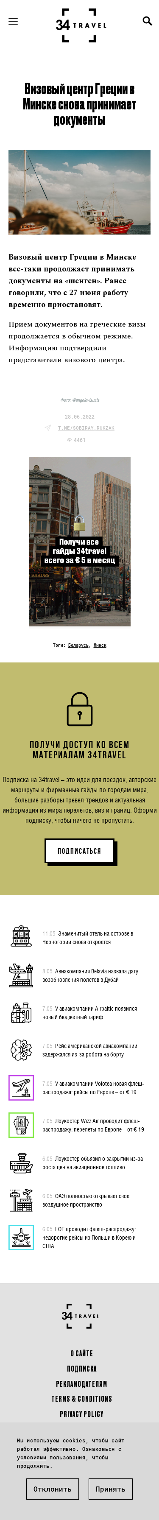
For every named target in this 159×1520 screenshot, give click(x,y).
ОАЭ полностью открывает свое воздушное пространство (85, 1200)
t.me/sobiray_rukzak (86, 428)
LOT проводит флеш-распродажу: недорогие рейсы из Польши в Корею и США (89, 1237)
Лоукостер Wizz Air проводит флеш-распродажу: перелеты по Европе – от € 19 (93, 1125)
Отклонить (52, 1488)
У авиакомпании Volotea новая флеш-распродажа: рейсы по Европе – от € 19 (93, 1087)
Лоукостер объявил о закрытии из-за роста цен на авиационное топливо (92, 1162)
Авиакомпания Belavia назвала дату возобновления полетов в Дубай (90, 975)
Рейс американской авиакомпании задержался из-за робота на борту (89, 1050)
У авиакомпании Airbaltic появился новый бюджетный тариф (89, 1012)
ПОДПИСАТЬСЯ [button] (79, 851)
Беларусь (78, 645)
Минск (100, 645)
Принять (111, 1488)
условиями (31, 1457)
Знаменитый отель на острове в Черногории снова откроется (87, 937)
